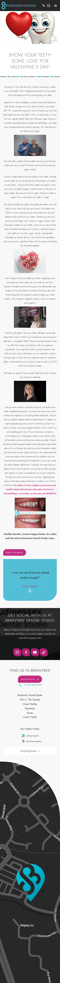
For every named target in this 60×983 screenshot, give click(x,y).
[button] (56, 5)
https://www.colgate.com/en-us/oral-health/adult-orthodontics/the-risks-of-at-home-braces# (30, 489)
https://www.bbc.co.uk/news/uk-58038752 (34, 493)
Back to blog (14, 555)
